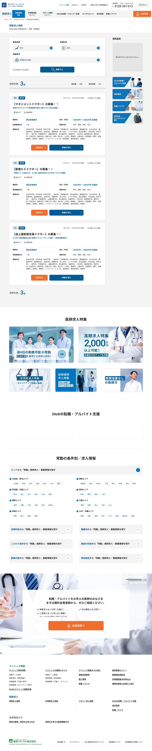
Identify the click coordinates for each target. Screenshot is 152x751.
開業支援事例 (84, 675)
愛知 (96, 494)
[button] (34, 48)
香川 (22, 516)
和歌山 (50, 505)
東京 (90, 484)
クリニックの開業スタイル (56, 671)
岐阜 (82, 494)
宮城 (37, 484)
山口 (110, 505)
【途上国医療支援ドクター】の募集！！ (37, 234)
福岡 (82, 516)
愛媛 (29, 516)
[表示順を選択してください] (82, 84)
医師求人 (7, 13)
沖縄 (132, 516)
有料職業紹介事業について (134, 742)
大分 (110, 516)
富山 (22, 494)
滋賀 (15, 505)
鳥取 (82, 505)
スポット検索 (47, 14)
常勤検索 (18, 14)
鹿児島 (124, 516)
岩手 (30, 484)
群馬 (134, 484)
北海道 (16, 484)
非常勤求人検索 (51, 701)
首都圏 (83, 484)
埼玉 (113, 484)
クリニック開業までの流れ (90, 671)
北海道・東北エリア (20, 479)
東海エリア (83, 490)
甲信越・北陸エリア (20, 490)
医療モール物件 (15, 675)
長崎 (96, 516)
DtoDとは (75, 5)
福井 (36, 494)
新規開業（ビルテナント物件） (21, 685)
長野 (50, 494)
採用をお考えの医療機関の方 (99, 5)
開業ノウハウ (84, 684)
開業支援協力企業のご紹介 (123, 684)
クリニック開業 (64, 5)
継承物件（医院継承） (17, 678)
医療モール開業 (51, 675)
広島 (103, 505)
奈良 (43, 505)
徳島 (15, 516)
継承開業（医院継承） (53, 678)
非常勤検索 (32, 14)
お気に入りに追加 (94, 98)
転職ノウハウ (111, 14)
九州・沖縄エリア (86, 511)
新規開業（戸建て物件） (18, 682)
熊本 (103, 516)
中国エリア (83, 500)
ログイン (144, 5)
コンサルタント (88, 14)
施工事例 (82, 680)
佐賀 (89, 516)
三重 (103, 494)
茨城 (120, 484)
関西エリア (16, 500)
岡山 (96, 505)
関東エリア (83, 479)
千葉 (106, 484)
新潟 (15, 494)
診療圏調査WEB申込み (121, 680)
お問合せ (84, 5)
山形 (51, 484)
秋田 (44, 484)
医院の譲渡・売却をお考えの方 (22, 722)
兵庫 (36, 505)
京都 (22, 505)
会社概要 (60, 742)
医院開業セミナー (119, 671)
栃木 (127, 484)
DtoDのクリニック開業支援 (20, 690)
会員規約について (114, 742)
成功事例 (100, 14)
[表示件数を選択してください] (101, 84)
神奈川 (98, 484)
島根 (89, 505)
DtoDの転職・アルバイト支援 (68, 14)
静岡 (89, 494)
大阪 (29, 505)
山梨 (43, 494)
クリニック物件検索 (17, 671)
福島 (58, 484)
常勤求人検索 (14, 701)
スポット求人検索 (86, 701)
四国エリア (16, 511)
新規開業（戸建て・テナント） (57, 682)
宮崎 (117, 516)
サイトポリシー (75, 742)
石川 (29, 494)
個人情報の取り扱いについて (94, 742)
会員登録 (144, 14)
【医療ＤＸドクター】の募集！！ (33, 169)
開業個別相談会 (118, 675)
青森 (23, 484)
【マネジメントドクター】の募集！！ (36, 104)
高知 (36, 516)
